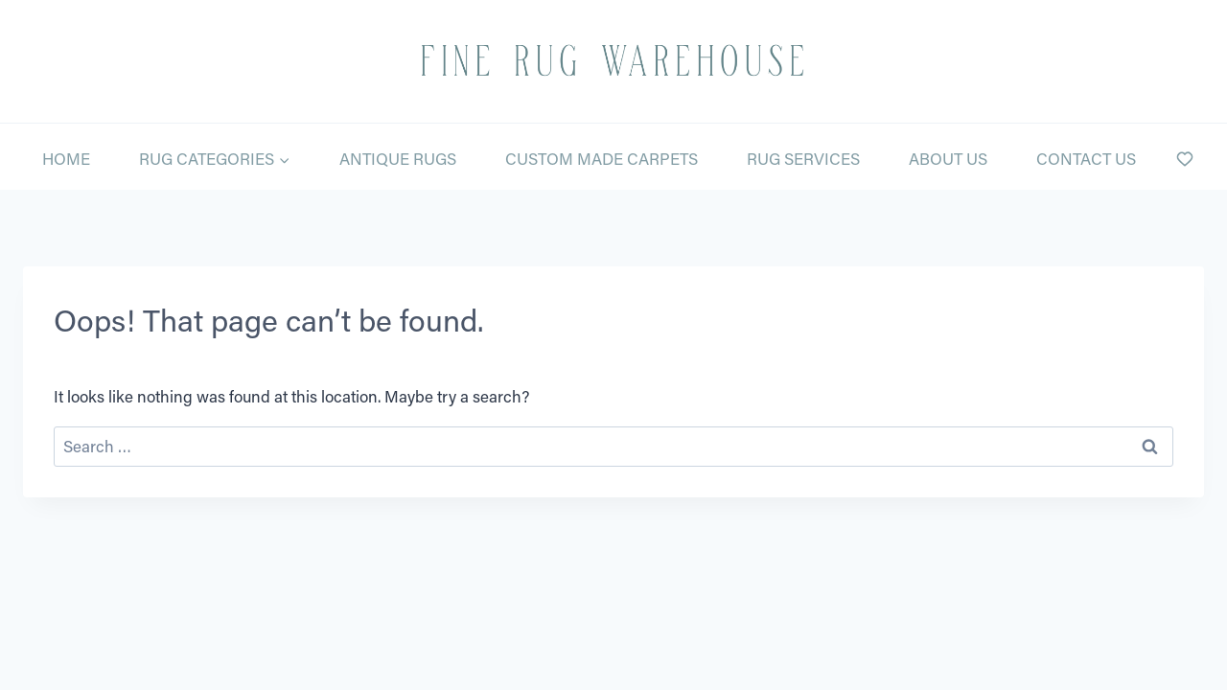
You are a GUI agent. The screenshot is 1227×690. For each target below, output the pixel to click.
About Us (948, 158)
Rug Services (803, 158)
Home (66, 158)
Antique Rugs (397, 158)
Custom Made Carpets (601, 158)
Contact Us (1086, 158)
